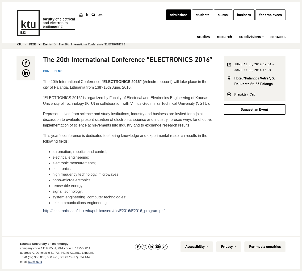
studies (203, 36)
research (224, 36)
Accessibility (196, 246)
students (202, 15)
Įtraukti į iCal (244, 94)
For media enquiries (265, 246)
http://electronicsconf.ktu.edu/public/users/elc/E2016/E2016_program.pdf (104, 211)
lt (87, 14)
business (244, 15)
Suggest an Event (254, 109)
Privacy (228, 246)
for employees (270, 15)
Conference (54, 71)
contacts (277, 36)
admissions (178, 15)
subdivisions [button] (250, 36)
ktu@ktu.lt (35, 261)
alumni (223, 15)
